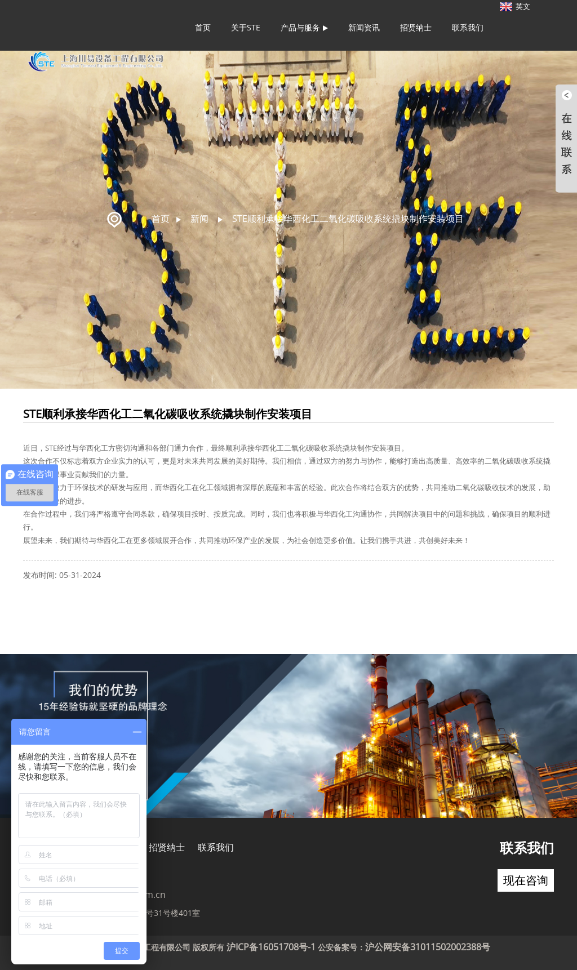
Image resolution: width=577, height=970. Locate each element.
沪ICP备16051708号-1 (271, 947)
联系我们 (467, 27)
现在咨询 (525, 880)
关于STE (245, 27)
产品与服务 (304, 27)
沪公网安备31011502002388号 (427, 947)
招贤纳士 (416, 27)
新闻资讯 (364, 27)
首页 (203, 27)
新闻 (199, 218)
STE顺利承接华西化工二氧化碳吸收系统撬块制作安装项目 (348, 218)
